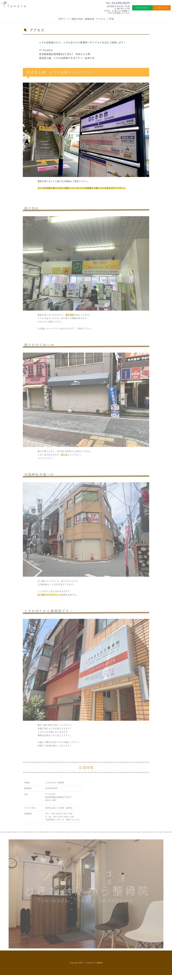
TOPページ (64, 19)
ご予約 (110, 19)
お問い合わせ (161, 8)
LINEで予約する (142, 8)
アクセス (100, 19)
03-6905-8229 (121, 3)
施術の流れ (77, 19)
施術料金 (89, 19)
